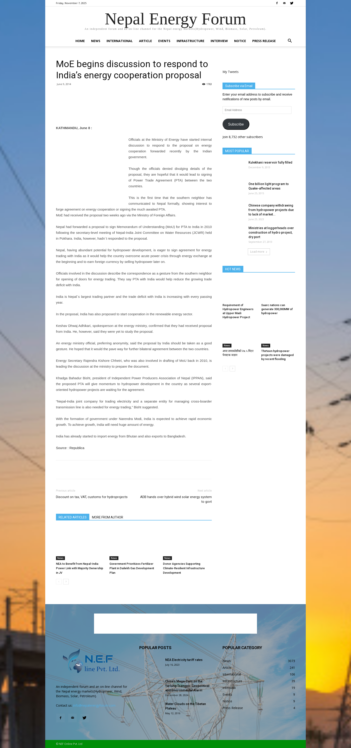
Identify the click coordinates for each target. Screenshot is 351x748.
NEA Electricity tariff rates (184, 660)
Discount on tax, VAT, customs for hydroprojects (92, 497)
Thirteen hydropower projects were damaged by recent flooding (277, 355)
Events (164, 41)
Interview (219, 41)
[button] (289, 41)
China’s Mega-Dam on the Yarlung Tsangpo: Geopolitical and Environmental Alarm (187, 686)
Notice (240, 41)
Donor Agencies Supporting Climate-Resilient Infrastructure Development (184, 568)
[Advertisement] (133, 113)
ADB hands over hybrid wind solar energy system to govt (176, 499)
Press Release (264, 41)
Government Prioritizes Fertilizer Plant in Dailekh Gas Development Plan (131, 568)
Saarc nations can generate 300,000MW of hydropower (277, 309)
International (120, 41)
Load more (259, 252)
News (95, 41)
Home (80, 41)
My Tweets (231, 72)
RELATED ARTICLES (73, 517)
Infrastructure (190, 41)
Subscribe (236, 124)
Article (145, 41)
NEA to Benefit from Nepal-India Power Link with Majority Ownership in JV (79, 568)
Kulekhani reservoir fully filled (270, 162)
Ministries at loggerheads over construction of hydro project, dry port (271, 232)
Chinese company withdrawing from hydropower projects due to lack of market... (271, 210)
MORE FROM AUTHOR (107, 517)
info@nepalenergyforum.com (94, 705)
